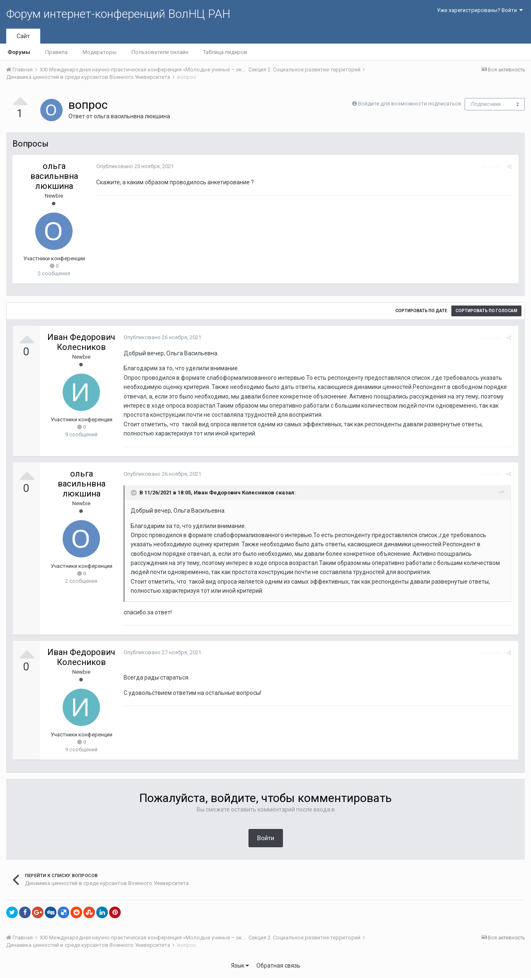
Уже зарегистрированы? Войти (480, 10)
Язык (240, 965)
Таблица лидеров (225, 52)
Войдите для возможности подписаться (409, 103)
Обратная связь (278, 965)
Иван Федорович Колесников (81, 342)
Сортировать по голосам (486, 310)
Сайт (23, 36)
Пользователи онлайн (160, 52)
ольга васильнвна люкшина (132, 116)
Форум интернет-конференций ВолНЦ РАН (118, 14)
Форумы (18, 52)
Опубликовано (134, 166)
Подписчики (486, 104)
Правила (56, 52)
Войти (265, 838)
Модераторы (100, 52)
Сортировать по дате (421, 310)
